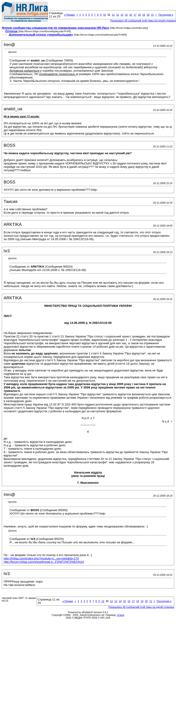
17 (135, 14)
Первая (69, 14)
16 (130, 14)
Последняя (165, 14)
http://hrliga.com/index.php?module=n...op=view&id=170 (41, 558)
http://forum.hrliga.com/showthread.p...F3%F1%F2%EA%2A (44, 561)
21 (152, 14)
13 (117, 14)
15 (126, 14)
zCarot (120, 615)
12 (113, 14)
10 (104, 14)
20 (148, 14)
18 (139, 14)
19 (143, 14)
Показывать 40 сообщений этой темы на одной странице (143, 20)
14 (122, 14)
